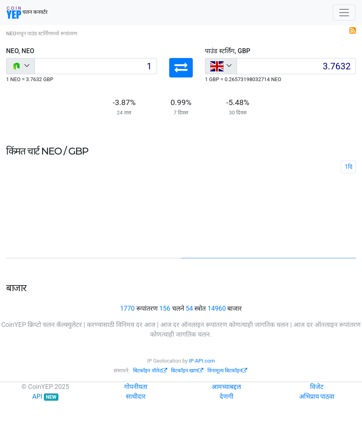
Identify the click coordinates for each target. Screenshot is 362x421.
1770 (127, 308)
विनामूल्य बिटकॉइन (227, 370)
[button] (181, 67)
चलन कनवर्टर (26, 12)
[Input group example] (95, 66)
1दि (348, 166)
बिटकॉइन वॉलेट (150, 370)
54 (189, 308)
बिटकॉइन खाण (187, 370)
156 (164, 308)
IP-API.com (202, 361)
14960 (216, 308)
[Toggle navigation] (344, 12)
